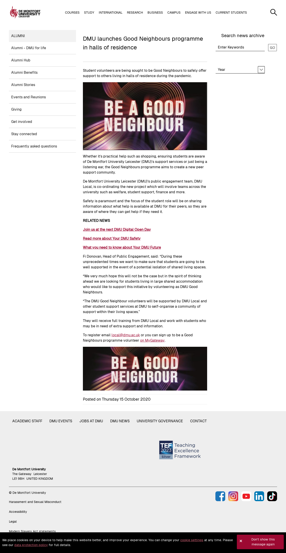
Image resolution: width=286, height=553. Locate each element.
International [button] (110, 12)
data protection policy (31, 545)
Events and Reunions (28, 97)
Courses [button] (72, 12)
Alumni (18, 36)
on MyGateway (152, 340)
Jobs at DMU (91, 421)
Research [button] (135, 12)
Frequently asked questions (34, 146)
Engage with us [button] (198, 12)
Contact (198, 421)
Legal (13, 521)
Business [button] (155, 12)
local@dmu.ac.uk (125, 335)
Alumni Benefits (24, 72)
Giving (16, 109)
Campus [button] (174, 12)
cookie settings (191, 540)
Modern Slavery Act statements (32, 531)
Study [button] (89, 12)
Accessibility (18, 511)
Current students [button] (231, 12)
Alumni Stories (23, 85)
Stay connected (24, 134)
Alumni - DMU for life (28, 48)
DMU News (120, 421)
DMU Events (60, 421)
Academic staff (27, 421)
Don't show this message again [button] (263, 542)
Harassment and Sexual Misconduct (35, 502)
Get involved (21, 122)
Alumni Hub (20, 60)
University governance (160, 421)
